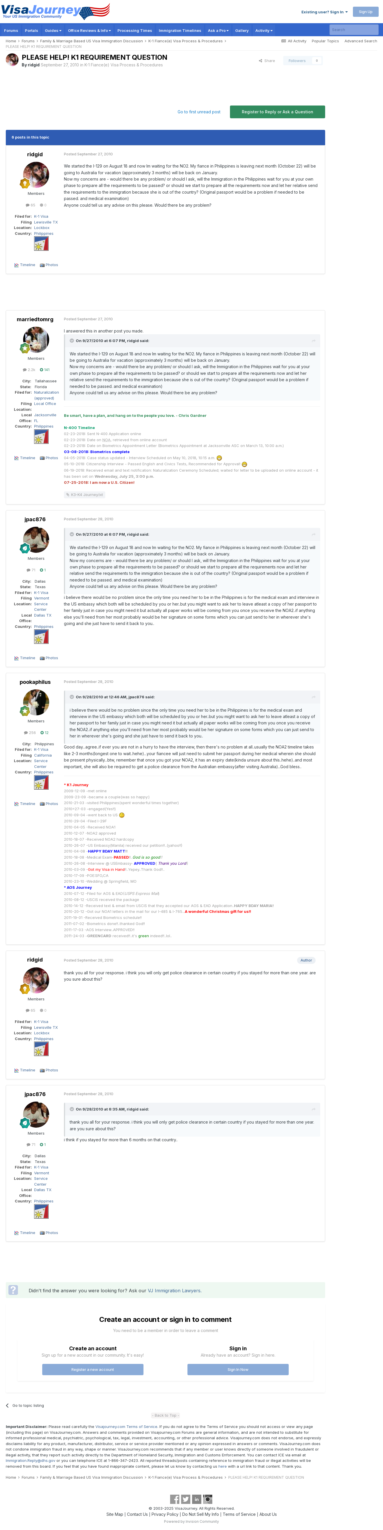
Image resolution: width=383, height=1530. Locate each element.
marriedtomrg (35, 319)
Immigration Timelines (180, 30)
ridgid (34, 64)
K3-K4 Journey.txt (87, 494)
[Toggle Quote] (72, 340)
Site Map (114, 1514)
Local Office (45, 403)
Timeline (27, 264)
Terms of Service (239, 1514)
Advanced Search (361, 41)
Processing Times (134, 30)
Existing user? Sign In (324, 12)
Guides (53, 30)
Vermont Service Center (41, 604)
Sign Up (366, 11)
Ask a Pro (218, 30)
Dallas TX (42, 615)
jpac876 (35, 519)
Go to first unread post (199, 111)
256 (30, 732)
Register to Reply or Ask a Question (277, 111)
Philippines (44, 233)
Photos (52, 264)
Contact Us (137, 1514)
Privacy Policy (165, 1514)
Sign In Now (238, 1369)
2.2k (29, 369)
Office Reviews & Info (89, 30)
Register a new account (92, 1369)
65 (30, 205)
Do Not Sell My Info (200, 1514)
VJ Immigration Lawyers (174, 1290)
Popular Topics (325, 41)
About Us (268, 1514)
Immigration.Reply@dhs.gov (30, 1460)
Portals (31, 30)
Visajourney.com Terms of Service (126, 1426)
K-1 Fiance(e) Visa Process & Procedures (123, 64)
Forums (11, 30)
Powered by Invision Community (191, 1521)
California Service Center (43, 761)
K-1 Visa (41, 216)
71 (31, 570)
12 (44, 732)
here (222, 1466)
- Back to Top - (165, 1415)
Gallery (242, 30)
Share (267, 60)
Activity (263, 30)
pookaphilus (35, 682)
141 (44, 369)
